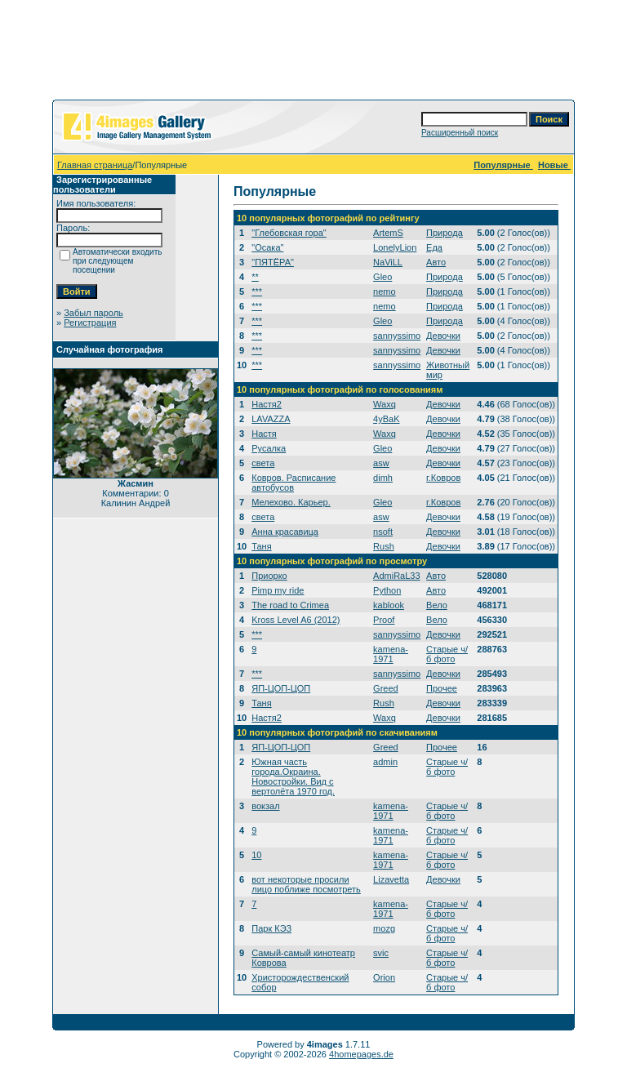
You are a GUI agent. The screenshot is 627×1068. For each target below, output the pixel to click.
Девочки (443, 335)
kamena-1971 (390, 654)
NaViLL (387, 262)
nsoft (383, 531)
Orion (384, 977)
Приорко (269, 576)
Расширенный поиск (459, 132)
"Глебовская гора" (289, 233)
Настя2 (266, 404)
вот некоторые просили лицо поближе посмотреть (306, 884)
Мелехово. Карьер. (290, 502)
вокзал (265, 806)
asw (381, 463)
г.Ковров (443, 478)
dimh (383, 478)
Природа (444, 233)
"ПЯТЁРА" (272, 262)
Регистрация (90, 322)
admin (385, 762)
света (262, 463)
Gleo (382, 277)
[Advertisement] (313, 53)
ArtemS (388, 233)
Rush (383, 546)
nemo (384, 291)
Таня (261, 546)
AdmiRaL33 (396, 576)
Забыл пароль (93, 313)
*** (256, 291)
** (255, 277)
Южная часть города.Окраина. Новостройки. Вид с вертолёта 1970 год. (293, 776)
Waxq (384, 404)
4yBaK (386, 419)
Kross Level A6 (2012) (295, 620)
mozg (384, 928)
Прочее (441, 688)
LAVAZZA (270, 419)
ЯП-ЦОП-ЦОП (280, 688)
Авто (436, 262)
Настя (264, 433)
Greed (385, 688)
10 (256, 855)
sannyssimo (396, 335)
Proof (383, 620)
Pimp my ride (277, 590)
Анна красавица (284, 531)
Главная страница (94, 165)
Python (387, 590)
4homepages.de (361, 1054)
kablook (388, 605)
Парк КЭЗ (271, 928)
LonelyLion (394, 247)
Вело (436, 605)
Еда (434, 247)
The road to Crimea (290, 605)
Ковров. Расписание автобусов (293, 482)
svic (381, 953)
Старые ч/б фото (447, 654)
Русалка (268, 448)
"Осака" (267, 247)
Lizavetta (391, 879)
